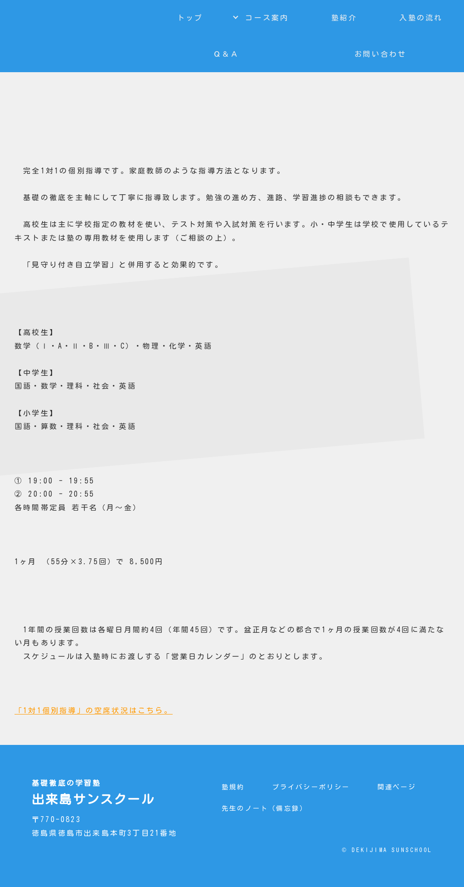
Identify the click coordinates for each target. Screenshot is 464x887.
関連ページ (396, 787)
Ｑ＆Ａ (226, 54)
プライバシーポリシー (311, 787)
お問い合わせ (380, 54)
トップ (190, 17)
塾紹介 (344, 17)
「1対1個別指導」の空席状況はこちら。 (93, 710)
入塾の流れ (421, 17)
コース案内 (267, 17)
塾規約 (233, 787)
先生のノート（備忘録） (264, 808)
